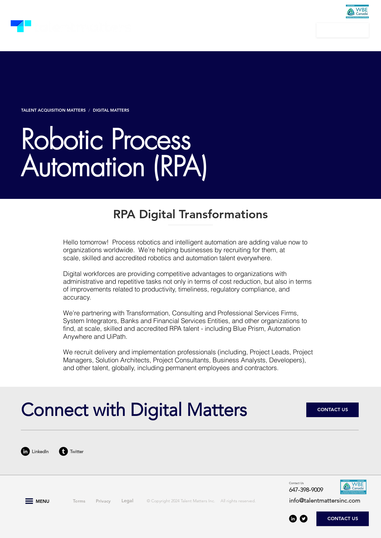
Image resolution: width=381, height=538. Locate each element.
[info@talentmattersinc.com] (328, 500)
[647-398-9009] (310, 490)
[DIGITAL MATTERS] (112, 110)
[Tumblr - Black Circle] (63, 451)
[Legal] (127, 501)
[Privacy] (103, 501)
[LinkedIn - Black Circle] (25, 451)
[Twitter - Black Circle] (303, 519)
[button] (168, 30)
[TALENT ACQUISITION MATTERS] (54, 110)
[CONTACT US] (342, 30)
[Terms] (79, 501)
